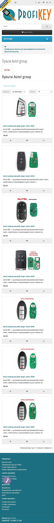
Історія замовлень (9, 504)
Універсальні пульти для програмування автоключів (24, 49)
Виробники (6, 488)
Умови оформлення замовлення (14, 469)
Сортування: (6, 92)
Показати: (32, 92)
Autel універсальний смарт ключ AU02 (18, 176)
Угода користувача (9, 467)
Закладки (6, 507)
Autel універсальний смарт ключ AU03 (18, 226)
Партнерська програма (10, 492)
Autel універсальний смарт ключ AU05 (18, 326)
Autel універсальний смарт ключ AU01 (18, 126)
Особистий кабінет (9, 502)
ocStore (13, 518)
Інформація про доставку (11, 464)
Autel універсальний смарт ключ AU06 (18, 376)
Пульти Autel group (11, 51)
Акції (4, 495)
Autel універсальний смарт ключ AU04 (18, 276)
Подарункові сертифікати (11, 490)
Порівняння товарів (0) (9, 86)
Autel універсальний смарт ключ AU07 (18, 427)
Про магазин (7, 462)
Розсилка (5, 509)
